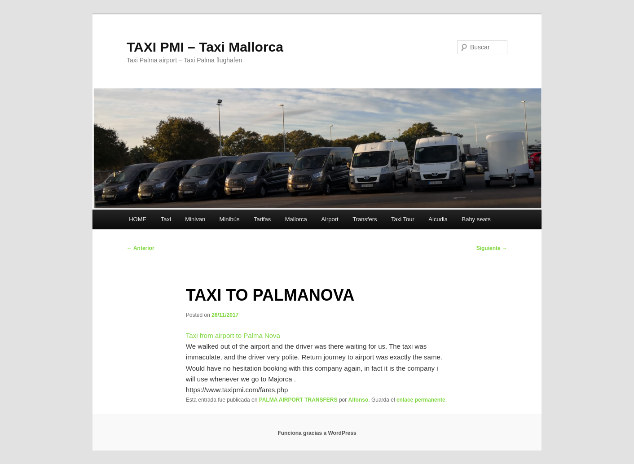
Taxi (166, 219)
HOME (137, 219)
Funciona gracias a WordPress (316, 433)
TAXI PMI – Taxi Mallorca (205, 46)
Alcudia (438, 219)
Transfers (364, 219)
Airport (329, 219)
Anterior (140, 248)
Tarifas (262, 219)
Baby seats (476, 219)
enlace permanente (420, 400)
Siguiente (491, 248)
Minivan (195, 219)
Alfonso (358, 400)
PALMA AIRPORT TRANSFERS (298, 400)
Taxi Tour (402, 219)
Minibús (230, 219)
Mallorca (296, 219)
